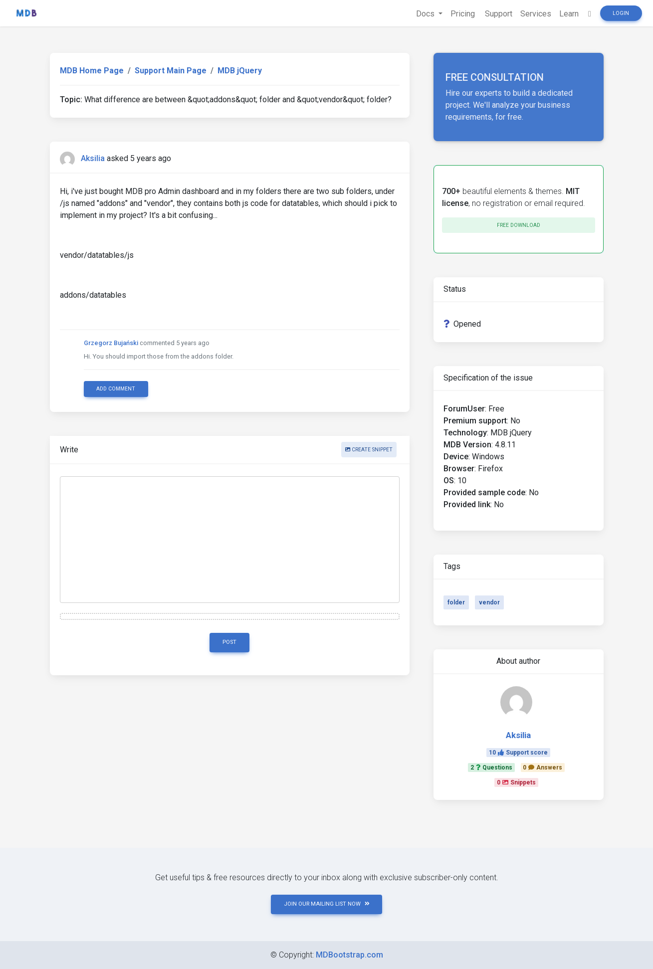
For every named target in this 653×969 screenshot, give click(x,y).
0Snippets (516, 782)
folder (456, 602)
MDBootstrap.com (349, 955)
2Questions (491, 767)
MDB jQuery (240, 70)
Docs (426, 13)
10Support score (518, 752)
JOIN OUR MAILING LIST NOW (327, 904)
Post (229, 642)
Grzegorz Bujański (111, 343)
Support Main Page (171, 70)
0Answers (542, 767)
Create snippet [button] (369, 449)
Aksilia (93, 158)
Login (621, 13)
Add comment (115, 389)
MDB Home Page (92, 70)
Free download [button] (518, 225)
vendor (489, 602)
